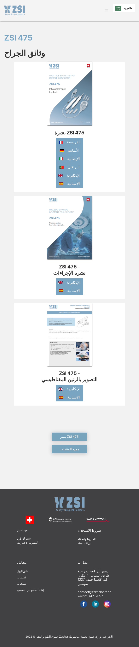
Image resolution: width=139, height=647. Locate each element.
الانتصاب (21, 577)
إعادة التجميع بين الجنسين (30, 590)
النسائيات (22, 583)
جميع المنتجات (69, 449)
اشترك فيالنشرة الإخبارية (28, 540)
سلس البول (23, 571)
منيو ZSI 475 (69, 437)
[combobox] (124, 8)
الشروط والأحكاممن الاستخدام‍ (86, 541)
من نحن (22, 530)
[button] (106, 10)
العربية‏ (123, 8)
